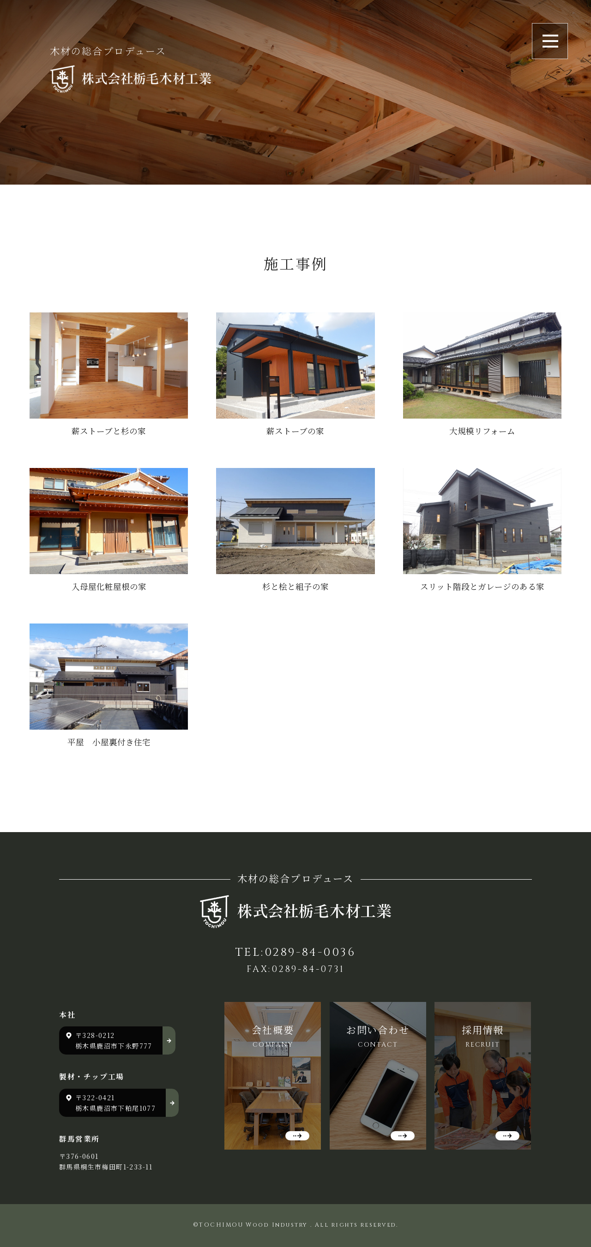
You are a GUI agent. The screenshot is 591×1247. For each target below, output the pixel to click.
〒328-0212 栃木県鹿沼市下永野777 (113, 1040)
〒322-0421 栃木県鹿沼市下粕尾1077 (115, 1103)
